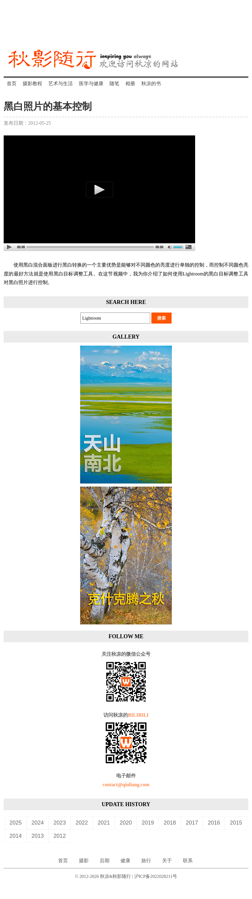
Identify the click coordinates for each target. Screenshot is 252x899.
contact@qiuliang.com (125, 784)
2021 (104, 823)
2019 (148, 823)
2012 (60, 836)
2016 (214, 823)
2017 (192, 823)
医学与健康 (91, 83)
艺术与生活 (60, 83)
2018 (170, 823)
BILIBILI (138, 715)
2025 (15, 823)
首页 (12, 83)
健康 (125, 860)
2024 (37, 823)
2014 (15, 836)
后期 (104, 860)
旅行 (146, 860)
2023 (60, 823)
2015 (236, 823)
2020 (126, 823)
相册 (130, 83)
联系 (188, 860)
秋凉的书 (151, 83)
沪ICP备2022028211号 (155, 876)
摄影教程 (32, 83)
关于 (167, 860)
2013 (37, 836)
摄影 (84, 860)
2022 (82, 823)
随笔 (114, 83)
